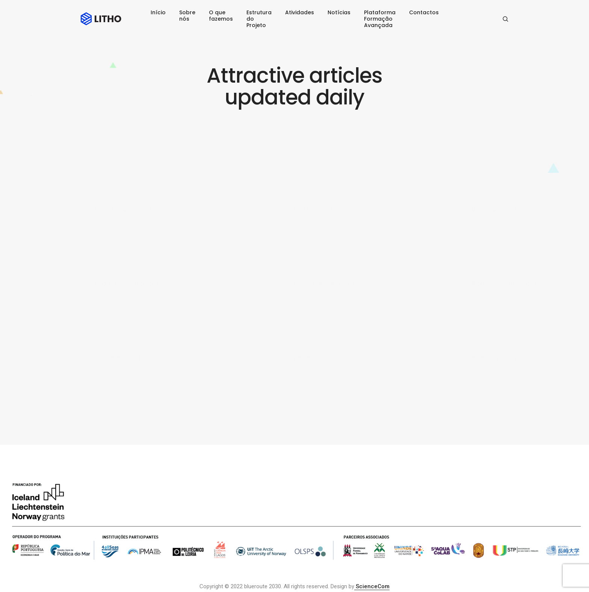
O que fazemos (221, 16)
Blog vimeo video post (503, 283)
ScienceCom (372, 586)
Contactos (424, 12)
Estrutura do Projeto (259, 19)
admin (109, 219)
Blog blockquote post (314, 358)
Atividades (299, 12)
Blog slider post (494, 209)
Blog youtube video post (318, 283)
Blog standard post (123, 209)
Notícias (339, 12)
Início (158, 12)
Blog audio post (117, 358)
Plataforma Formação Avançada (380, 19)
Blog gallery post (307, 209)
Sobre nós (187, 16)
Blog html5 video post (126, 283)
